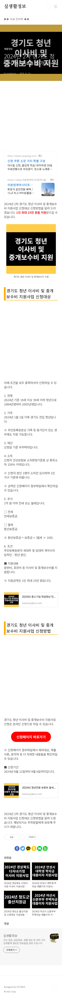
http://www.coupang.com (22, 156)
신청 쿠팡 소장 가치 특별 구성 (26, 161)
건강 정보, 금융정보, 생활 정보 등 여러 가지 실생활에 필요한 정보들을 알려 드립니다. (24, 941)
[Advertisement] (31, 112)
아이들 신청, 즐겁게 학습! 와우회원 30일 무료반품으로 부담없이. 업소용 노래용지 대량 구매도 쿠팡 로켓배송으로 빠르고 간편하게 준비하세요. (30, 167)
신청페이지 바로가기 (31, 736)
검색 (48, 6)
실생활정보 (15, 6)
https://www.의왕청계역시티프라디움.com (27, 179)
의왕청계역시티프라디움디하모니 (20, 185)
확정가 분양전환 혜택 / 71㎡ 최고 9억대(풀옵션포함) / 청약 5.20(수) (20, 191)
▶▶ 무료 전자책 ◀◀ (16, 19)
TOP (55, 988)
